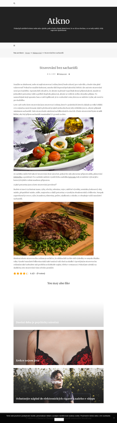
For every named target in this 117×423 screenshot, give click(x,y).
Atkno (59, 23)
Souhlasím (59, 419)
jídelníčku (18, 177)
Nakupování (37, 53)
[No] (114, 418)
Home (27, 53)
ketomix (72, 177)
